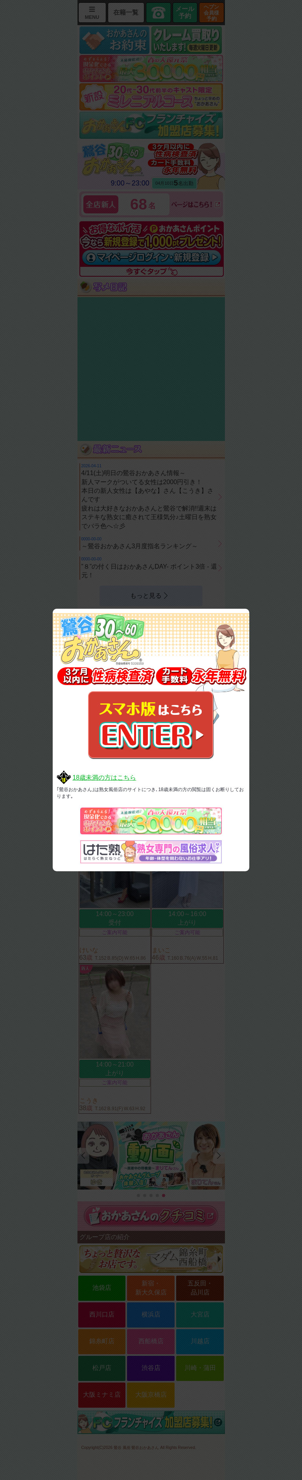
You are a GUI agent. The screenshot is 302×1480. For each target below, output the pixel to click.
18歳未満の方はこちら (104, 777)
